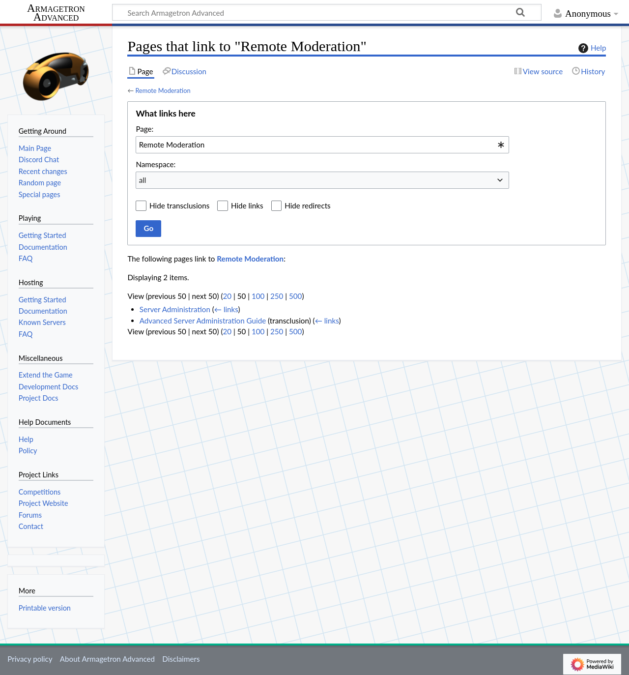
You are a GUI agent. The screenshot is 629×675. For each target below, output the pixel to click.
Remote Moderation (162, 90)
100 (258, 296)
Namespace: (155, 164)
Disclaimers (181, 658)
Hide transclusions (179, 205)
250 (276, 296)
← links (226, 309)
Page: (144, 128)
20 (227, 296)
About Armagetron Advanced (107, 658)
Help (591, 48)
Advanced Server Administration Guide (203, 320)
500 (295, 296)
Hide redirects (307, 205)
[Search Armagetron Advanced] (327, 12)
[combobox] (322, 144)
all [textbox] (142, 180)
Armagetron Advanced (56, 13)
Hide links (247, 205)
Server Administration (175, 309)
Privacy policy (29, 658)
